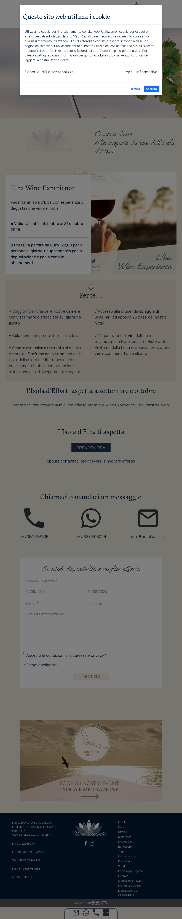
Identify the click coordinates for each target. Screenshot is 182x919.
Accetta (151, 89)
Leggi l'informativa (140, 72)
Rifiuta (135, 89)
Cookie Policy (59, 60)
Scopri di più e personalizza (49, 72)
